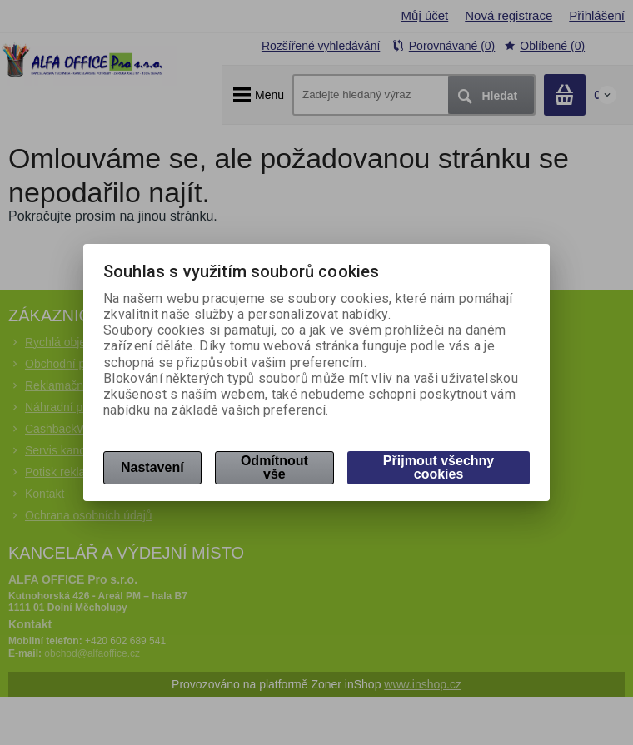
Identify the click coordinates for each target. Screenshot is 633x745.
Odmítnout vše (274, 467)
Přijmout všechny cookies (438, 467)
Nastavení (152, 467)
